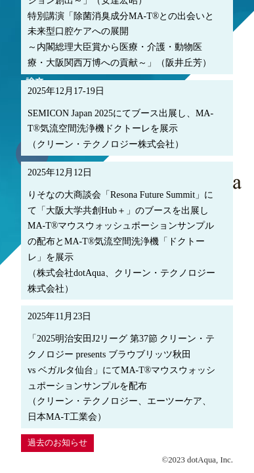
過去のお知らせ (57, 442)
